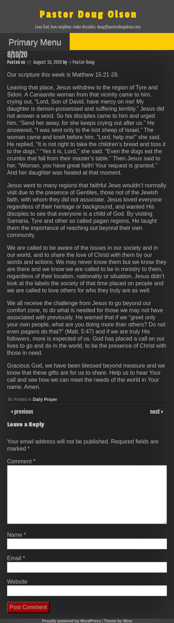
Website (17, 582)
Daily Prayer (45, 399)
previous (23, 411)
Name (16, 535)
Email (16, 558)
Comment (21, 461)
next (155, 411)
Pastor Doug (83, 62)
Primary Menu (34, 42)
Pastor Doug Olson (88, 15)
